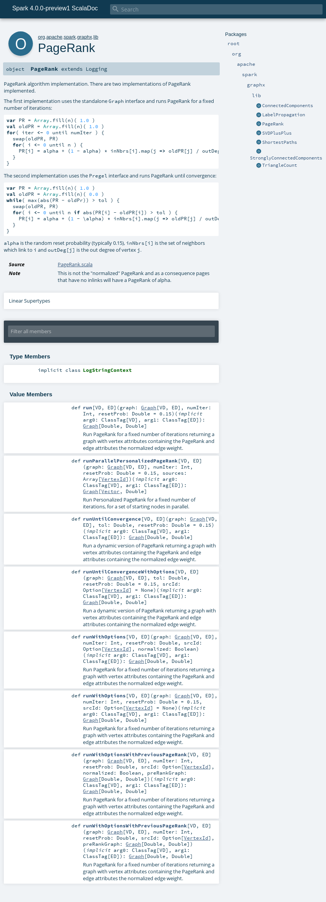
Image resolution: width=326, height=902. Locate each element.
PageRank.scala (75, 264)
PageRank (273, 124)
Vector (110, 491)
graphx (84, 37)
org (41, 37)
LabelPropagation (283, 114)
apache (54, 37)
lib (95, 37)
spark (70, 37)
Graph (148, 407)
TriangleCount (279, 165)
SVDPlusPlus (277, 133)
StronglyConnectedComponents (286, 158)
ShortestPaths (279, 142)
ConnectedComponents (287, 105)
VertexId (113, 479)
